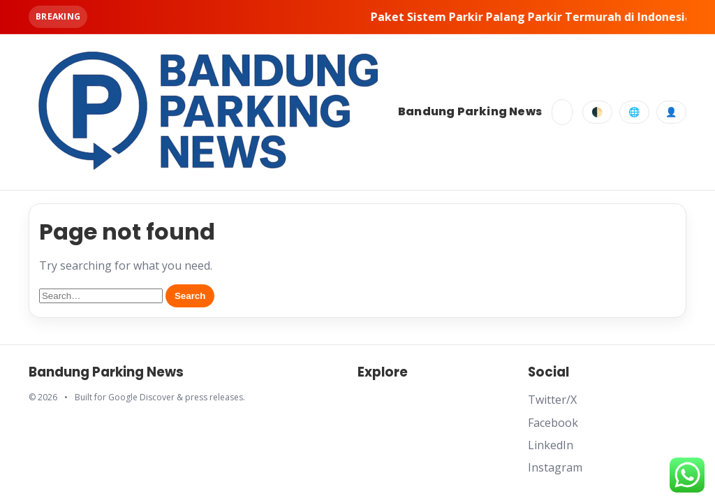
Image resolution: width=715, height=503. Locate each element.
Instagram (555, 467)
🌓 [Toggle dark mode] (597, 112)
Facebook (553, 422)
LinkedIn (550, 445)
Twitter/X (552, 399)
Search (190, 296)
